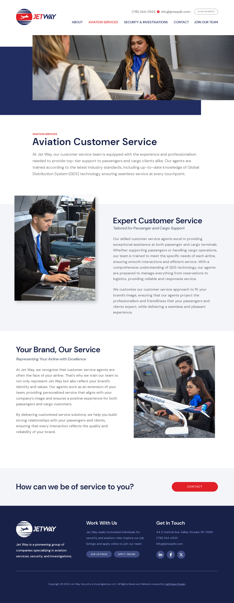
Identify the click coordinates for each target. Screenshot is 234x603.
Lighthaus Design (175, 584)
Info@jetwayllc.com (169, 544)
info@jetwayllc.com (175, 12)
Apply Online (127, 554)
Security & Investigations (146, 22)
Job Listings (99, 554)
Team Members (206, 11)
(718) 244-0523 (143, 12)
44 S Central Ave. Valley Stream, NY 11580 (184, 532)
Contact (181, 22)
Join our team (206, 22)
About (77, 22)
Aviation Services (103, 22)
